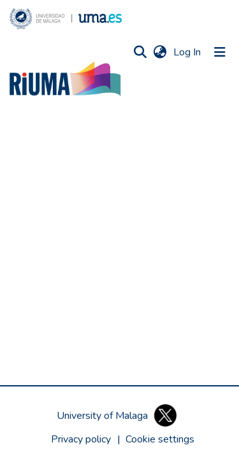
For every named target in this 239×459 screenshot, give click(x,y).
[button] (66, 18)
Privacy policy (81, 439)
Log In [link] (187, 52)
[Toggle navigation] (219, 52)
